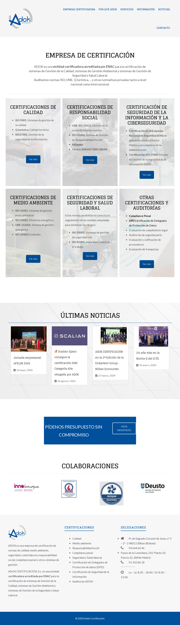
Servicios (126, 9)
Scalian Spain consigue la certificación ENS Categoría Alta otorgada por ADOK (66, 363)
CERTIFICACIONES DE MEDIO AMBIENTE (33, 200)
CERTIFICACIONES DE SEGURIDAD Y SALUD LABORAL (90, 202)
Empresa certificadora (79, 9)
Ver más (33, 159)
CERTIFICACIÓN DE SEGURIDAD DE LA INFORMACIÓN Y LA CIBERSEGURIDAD (146, 115)
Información (146, 9)
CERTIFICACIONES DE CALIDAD (33, 109)
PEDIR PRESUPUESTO (124, 428)
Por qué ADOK (108, 9)
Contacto (163, 28)
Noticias (164, 9)
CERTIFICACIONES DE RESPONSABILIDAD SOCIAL (90, 112)
